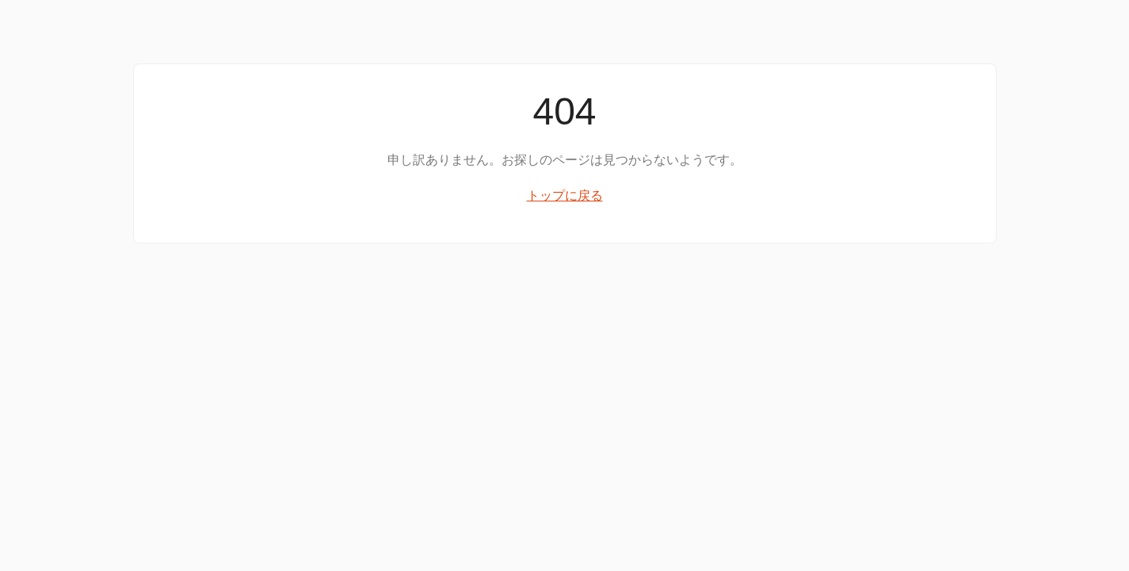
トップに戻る (565, 195)
